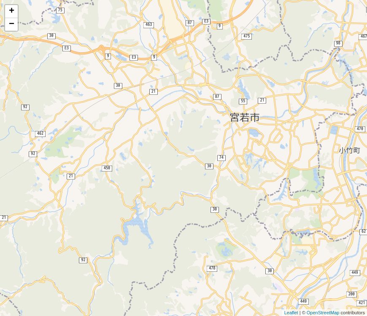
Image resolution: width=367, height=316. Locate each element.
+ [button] (11, 11)
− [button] (11, 24)
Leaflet (291, 312)
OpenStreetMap (323, 312)
